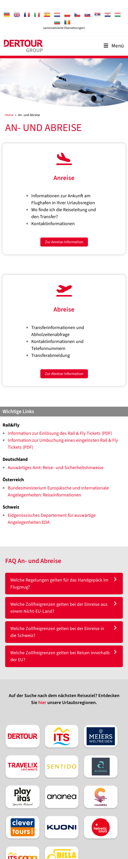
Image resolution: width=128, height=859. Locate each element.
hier (42, 702)
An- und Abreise (29, 115)
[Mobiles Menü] (114, 46)
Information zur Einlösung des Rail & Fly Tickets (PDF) (60, 433)
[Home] (9, 115)
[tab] (64, 583)
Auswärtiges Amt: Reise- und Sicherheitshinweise (55, 467)
